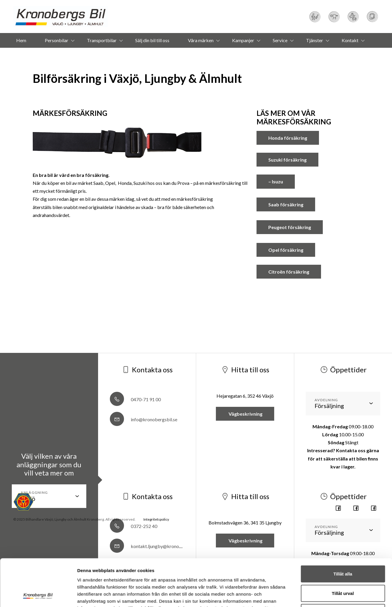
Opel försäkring (285, 250)
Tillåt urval (343, 513)
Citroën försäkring (288, 271)
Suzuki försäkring (287, 159)
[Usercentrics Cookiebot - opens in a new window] (38, 559)
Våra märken (201, 40)
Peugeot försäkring (289, 227)
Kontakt (350, 40)
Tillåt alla (342, 493)
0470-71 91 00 (135, 399)
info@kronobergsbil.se (143, 419)
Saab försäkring (285, 204)
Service (280, 40)
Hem (21, 40)
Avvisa (343, 532)
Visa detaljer (320, 559)
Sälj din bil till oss (152, 40)
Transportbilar (102, 40)
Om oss (187, 55)
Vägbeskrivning (245, 414)
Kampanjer (243, 40)
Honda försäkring (287, 138)
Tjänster (314, 40)
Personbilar (56, 40)
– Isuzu (275, 181)
